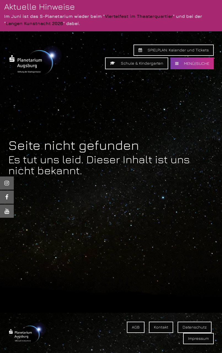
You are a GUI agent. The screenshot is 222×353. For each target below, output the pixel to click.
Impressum (198, 338)
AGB (136, 327)
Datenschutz (195, 327)
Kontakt (161, 327)
